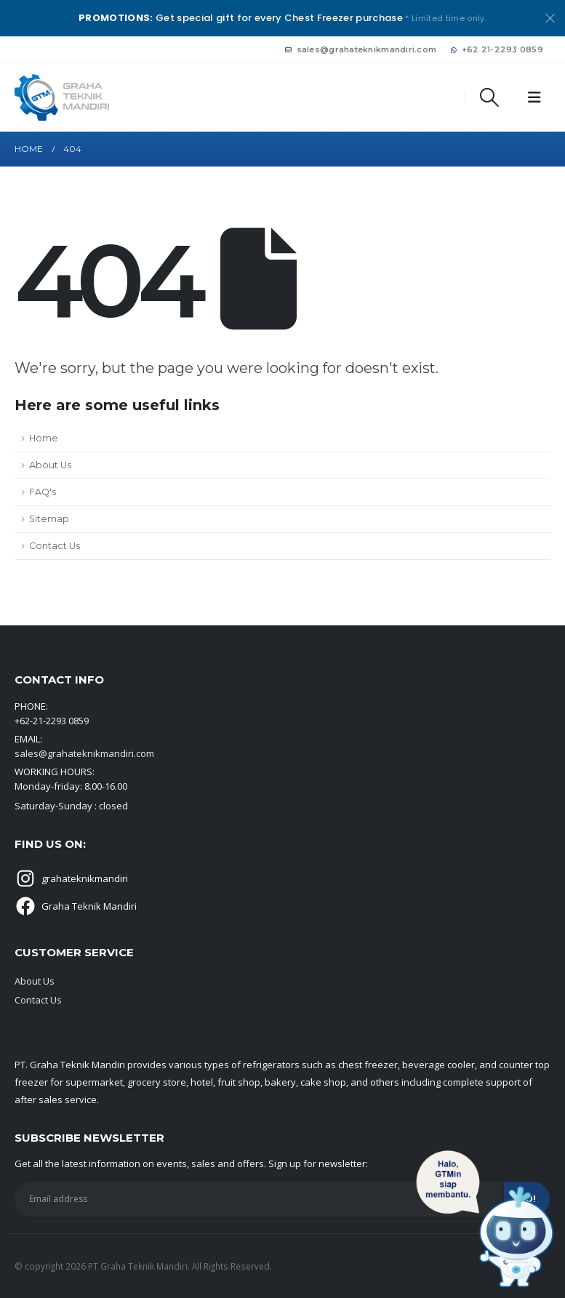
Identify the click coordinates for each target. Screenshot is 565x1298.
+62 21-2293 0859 (497, 49)
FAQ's (42, 491)
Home (43, 438)
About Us (50, 465)
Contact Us (54, 545)
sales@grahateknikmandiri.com (360, 49)
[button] (489, 97)
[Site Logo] (62, 97)
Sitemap (49, 518)
